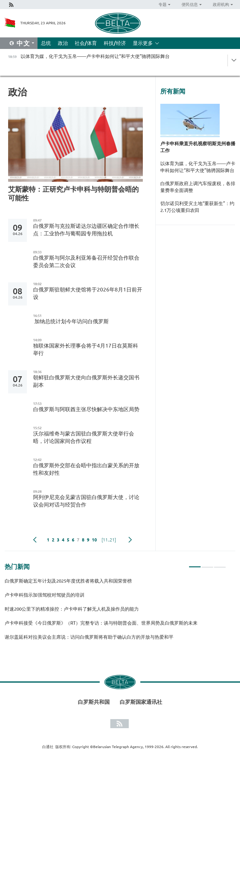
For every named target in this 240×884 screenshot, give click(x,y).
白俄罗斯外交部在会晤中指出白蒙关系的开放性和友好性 (86, 469)
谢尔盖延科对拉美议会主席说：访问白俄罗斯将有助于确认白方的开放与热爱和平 (89, 637)
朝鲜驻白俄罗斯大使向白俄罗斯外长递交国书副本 (86, 381)
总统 (46, 43)
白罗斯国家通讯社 (141, 702)
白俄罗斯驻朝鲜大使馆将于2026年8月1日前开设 (87, 293)
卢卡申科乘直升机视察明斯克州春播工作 (197, 147)
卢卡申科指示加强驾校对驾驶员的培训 (44, 595)
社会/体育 (86, 43)
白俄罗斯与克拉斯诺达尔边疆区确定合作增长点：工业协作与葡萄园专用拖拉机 (86, 229)
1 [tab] (195, 564)
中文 (23, 43)
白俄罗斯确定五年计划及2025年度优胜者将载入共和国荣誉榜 (68, 581)
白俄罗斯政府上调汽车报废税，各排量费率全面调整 (197, 187)
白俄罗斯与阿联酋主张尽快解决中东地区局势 (86, 409)
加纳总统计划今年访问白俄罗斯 (71, 321)
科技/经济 (115, 43)
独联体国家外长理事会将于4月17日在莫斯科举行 (85, 349)
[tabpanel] (115, 612)
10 (94, 539)
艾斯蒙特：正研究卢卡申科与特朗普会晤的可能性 (73, 193)
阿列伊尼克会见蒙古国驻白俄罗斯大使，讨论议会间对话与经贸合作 (86, 500)
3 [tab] (220, 564)
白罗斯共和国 (94, 702)
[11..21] (109, 539)
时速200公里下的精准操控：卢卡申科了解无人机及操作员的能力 (72, 609)
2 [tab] (207, 564)
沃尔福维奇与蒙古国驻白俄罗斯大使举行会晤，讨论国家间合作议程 (83, 437)
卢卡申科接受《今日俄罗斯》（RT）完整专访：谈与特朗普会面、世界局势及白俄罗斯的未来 (101, 623)
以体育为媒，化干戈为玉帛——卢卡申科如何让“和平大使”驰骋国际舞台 (197, 167)
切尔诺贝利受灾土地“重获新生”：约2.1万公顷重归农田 (197, 207)
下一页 (130, 540)
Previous (35, 540)
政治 (63, 43)
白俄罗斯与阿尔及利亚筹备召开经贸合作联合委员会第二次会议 (86, 261)
